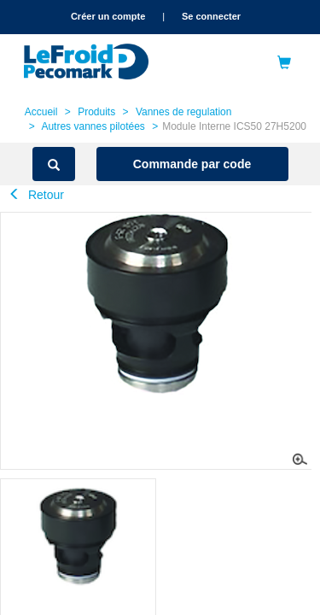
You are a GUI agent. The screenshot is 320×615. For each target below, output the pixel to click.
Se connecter (211, 16)
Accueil (41, 112)
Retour (36, 195)
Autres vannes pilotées (92, 126)
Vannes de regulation (184, 112)
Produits (96, 112)
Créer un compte (108, 16)
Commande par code (192, 164)
